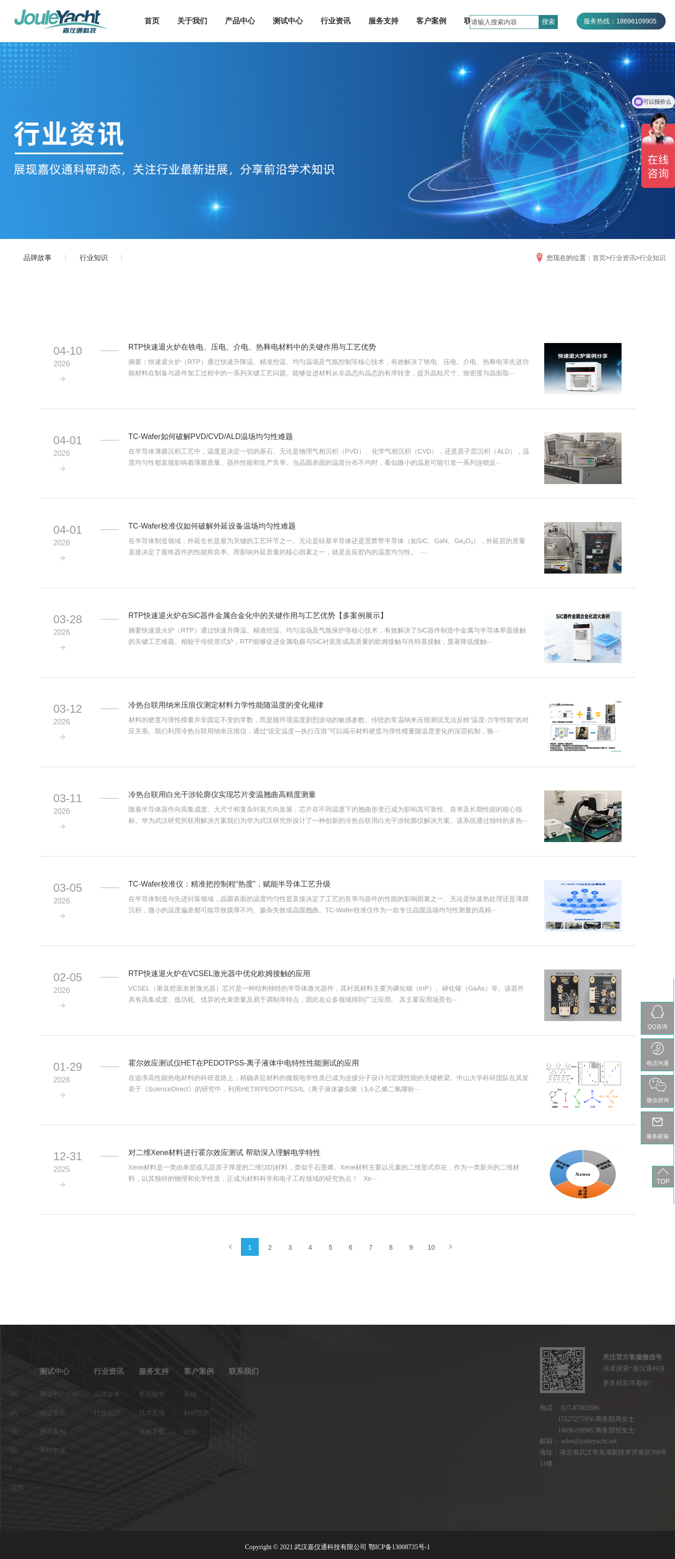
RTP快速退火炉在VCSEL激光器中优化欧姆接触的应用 (219, 973)
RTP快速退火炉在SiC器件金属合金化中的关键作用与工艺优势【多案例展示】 (258, 615)
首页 (151, 21)
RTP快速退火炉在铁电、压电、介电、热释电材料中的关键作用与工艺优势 (252, 347)
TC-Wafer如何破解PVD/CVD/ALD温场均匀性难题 (210, 436)
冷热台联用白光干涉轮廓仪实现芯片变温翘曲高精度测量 (222, 794)
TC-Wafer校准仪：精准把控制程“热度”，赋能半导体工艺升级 (229, 884)
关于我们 (192, 21)
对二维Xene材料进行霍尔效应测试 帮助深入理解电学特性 (224, 1152)
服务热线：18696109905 (620, 21)
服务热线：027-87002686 (621, 38)
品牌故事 (37, 257)
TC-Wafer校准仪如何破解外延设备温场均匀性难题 (212, 526)
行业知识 (94, 257)
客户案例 (431, 21)
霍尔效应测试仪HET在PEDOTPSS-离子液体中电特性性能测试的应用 (243, 1063)
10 (431, 1247)
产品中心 (240, 21)
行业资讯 (336, 21)
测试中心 (288, 21)
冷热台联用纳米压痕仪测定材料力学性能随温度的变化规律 (225, 705)
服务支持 (383, 21)
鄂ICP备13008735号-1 (399, 1547)
